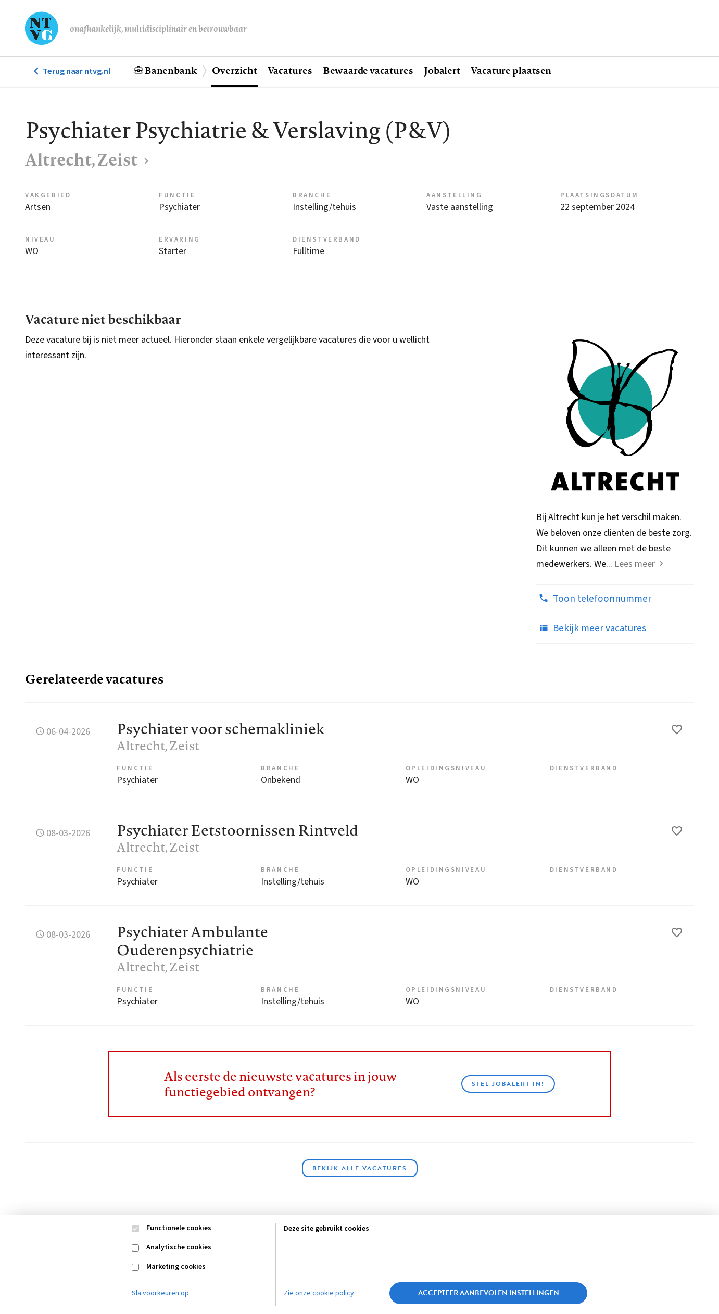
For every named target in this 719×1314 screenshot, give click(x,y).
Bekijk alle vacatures (359, 1168)
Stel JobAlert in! (508, 1084)
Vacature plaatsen (511, 70)
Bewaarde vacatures (368, 70)
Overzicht (234, 70)
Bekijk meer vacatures (591, 628)
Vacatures (290, 70)
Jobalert (442, 70)
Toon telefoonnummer (593, 598)
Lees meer (634, 564)
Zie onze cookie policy (319, 1293)
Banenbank (170, 70)
